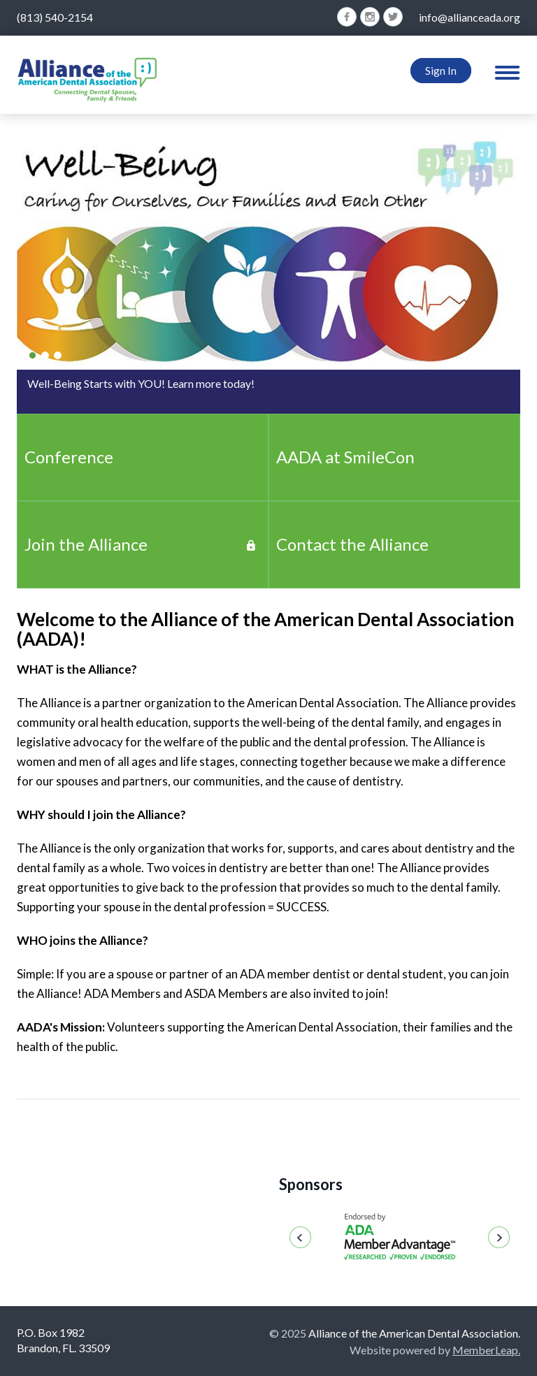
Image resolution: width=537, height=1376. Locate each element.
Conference (68, 457)
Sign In (441, 70)
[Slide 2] (58, 355)
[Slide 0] (32, 355)
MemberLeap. (486, 1349)
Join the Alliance (86, 544)
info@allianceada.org (469, 17)
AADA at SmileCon (345, 457)
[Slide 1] (45, 355)
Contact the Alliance (352, 544)
